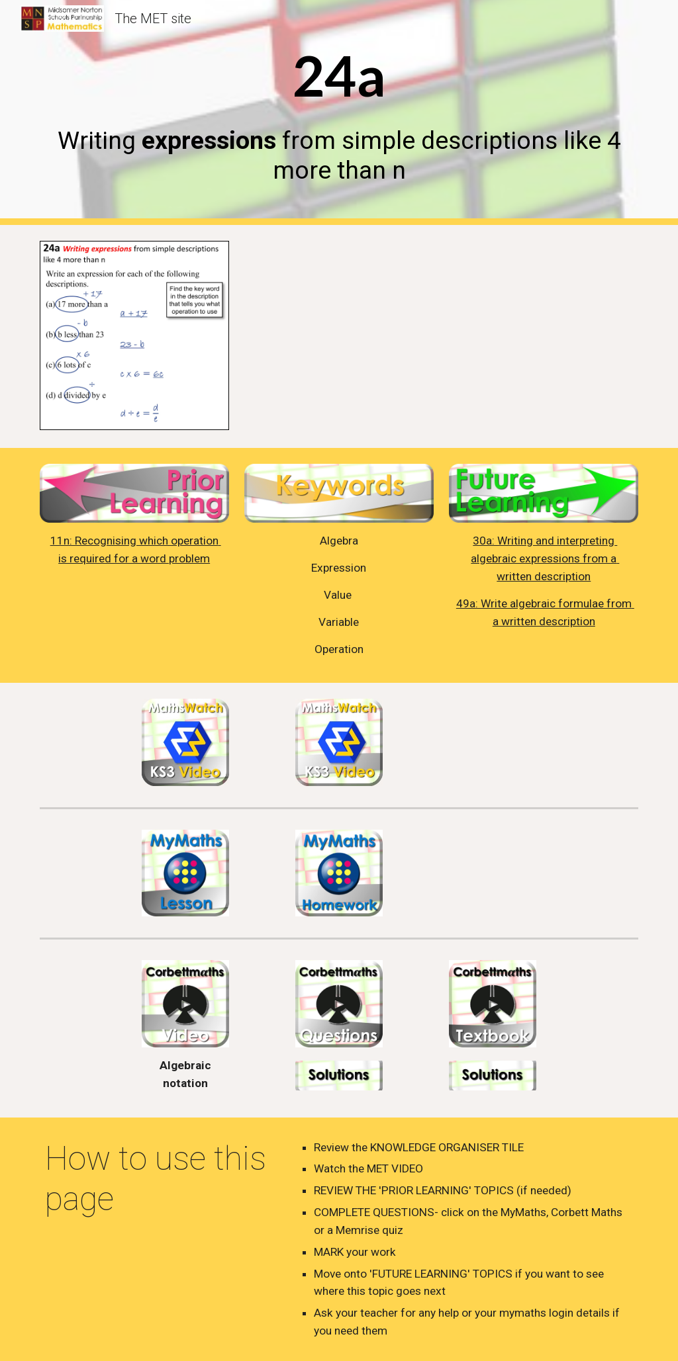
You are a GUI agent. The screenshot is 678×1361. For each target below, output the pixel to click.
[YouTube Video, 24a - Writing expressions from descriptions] (466, 336)
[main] (339, 112)
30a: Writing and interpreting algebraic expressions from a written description (545, 558)
